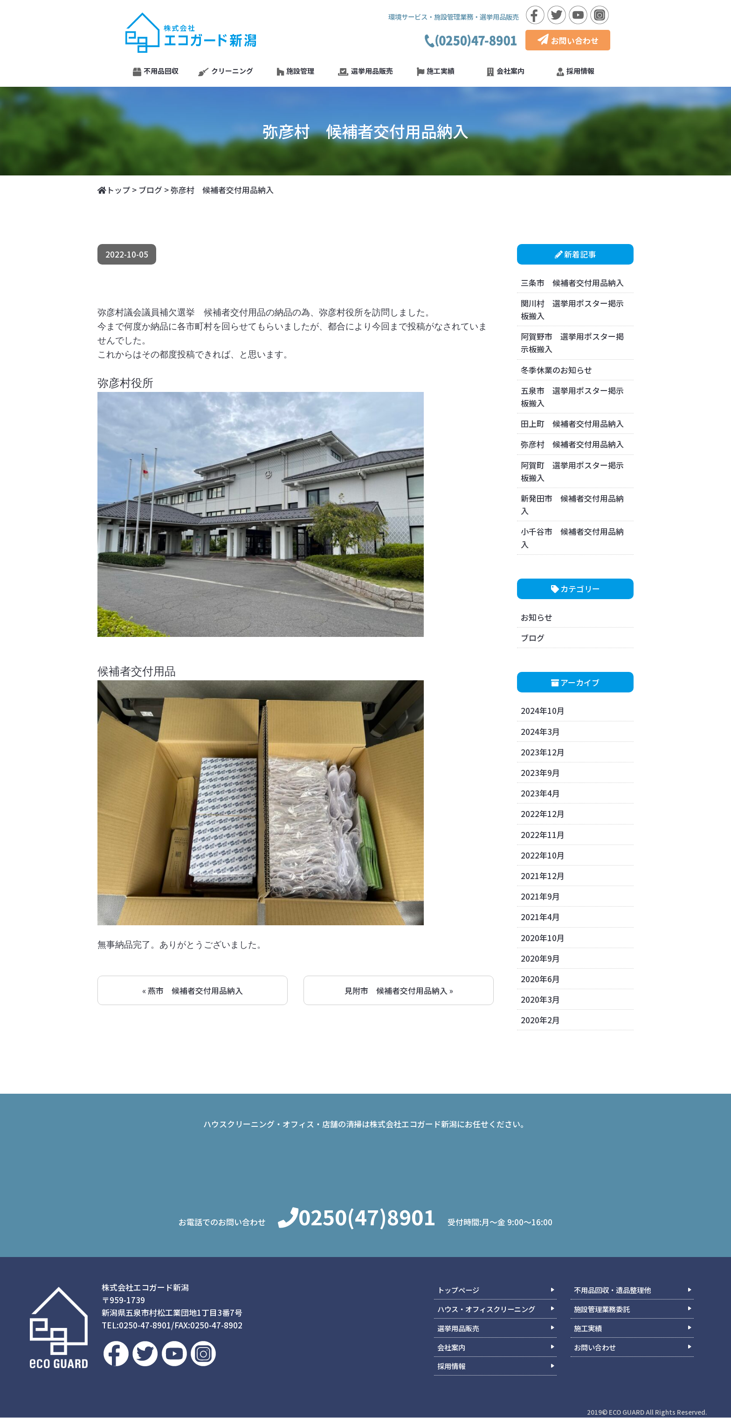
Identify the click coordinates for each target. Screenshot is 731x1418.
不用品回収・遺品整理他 (612, 1290)
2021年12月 (543, 875)
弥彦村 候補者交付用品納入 (572, 444)
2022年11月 (543, 834)
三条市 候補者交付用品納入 (572, 282)
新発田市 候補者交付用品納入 (572, 504)
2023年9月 (540, 772)
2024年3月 (540, 731)
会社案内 (505, 71)
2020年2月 (540, 1020)
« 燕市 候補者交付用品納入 (192, 990)
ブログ (533, 637)
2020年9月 (540, 958)
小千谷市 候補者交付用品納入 (572, 537)
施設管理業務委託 (602, 1309)
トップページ (458, 1290)
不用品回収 (156, 71)
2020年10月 (543, 937)
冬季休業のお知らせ (556, 370)
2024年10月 (543, 710)
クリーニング (225, 71)
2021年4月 (540, 916)
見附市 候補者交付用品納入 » (399, 990)
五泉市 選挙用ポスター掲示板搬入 (572, 396)
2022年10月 (543, 855)
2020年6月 (540, 979)
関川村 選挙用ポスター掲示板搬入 (572, 309)
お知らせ (536, 617)
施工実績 (436, 71)
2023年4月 (540, 793)
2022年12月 (543, 813)
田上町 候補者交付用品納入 (572, 423)
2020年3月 (540, 999)
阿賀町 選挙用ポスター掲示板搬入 (572, 471)
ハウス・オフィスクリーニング (486, 1309)
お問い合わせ (568, 40)
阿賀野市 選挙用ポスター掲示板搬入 (572, 342)
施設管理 (295, 71)
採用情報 (575, 71)
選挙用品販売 (365, 71)
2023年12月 (543, 752)
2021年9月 (540, 896)
